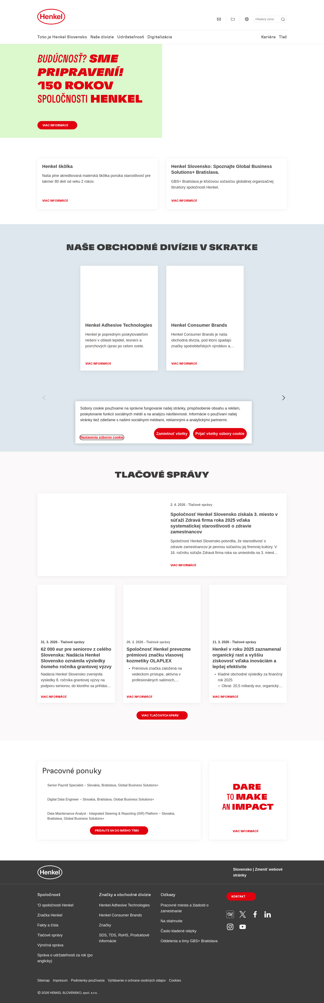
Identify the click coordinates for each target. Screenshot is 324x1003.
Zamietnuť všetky (171, 434)
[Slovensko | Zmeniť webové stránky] (247, 19)
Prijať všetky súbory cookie (220, 434)
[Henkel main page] (51, 16)
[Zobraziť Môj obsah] (233, 19)
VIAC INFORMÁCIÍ (55, 200)
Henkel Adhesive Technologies (124, 905)
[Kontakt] (219, 19)
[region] (163, 422)
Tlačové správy (50, 935)
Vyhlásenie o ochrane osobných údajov (137, 980)
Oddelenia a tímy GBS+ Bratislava (189, 941)
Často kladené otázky (178, 931)
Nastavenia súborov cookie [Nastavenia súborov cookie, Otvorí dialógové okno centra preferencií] (101, 437)
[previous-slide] (44, 398)
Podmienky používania (87, 980)
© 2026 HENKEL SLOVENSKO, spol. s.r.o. (67, 992)
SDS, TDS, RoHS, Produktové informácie (124, 938)
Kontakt (238, 896)
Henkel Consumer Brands (120, 915)
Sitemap (43, 980)
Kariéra (268, 37)
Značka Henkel (49, 915)
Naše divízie (102, 37)
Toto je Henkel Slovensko (62, 37)
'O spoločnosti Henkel (55, 905)
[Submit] (283, 19)
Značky (105, 925)
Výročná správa (50, 945)
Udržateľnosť (130, 37)
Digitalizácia (159, 37)
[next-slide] (284, 398)
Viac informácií (55, 125)
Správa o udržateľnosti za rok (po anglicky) (65, 958)
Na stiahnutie (171, 921)
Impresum (60, 980)
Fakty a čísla (47, 925)
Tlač (283, 37)
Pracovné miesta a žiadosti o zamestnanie (185, 908)
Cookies (175, 980)
